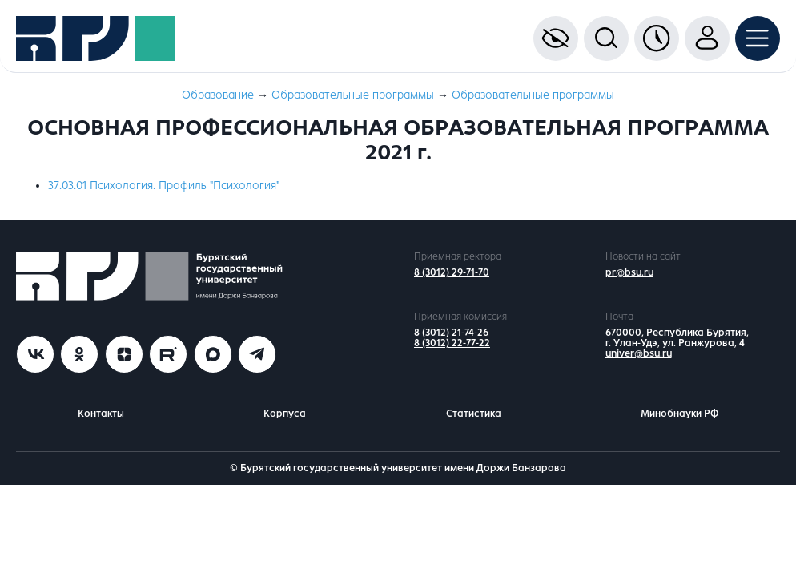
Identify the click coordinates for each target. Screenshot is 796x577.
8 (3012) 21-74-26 (451, 332)
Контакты (101, 413)
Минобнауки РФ (679, 413)
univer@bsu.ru (638, 353)
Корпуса (284, 413)
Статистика (473, 413)
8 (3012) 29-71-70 (451, 272)
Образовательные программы (352, 95)
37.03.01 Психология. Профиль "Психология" (163, 186)
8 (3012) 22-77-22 (452, 343)
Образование (218, 95)
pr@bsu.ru (629, 272)
